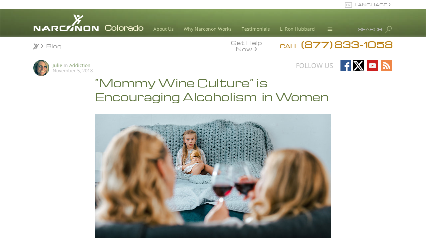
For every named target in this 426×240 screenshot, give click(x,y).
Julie (57, 65)
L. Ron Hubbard (297, 29)
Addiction (80, 65)
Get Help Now (246, 45)
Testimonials (256, 29)
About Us (163, 29)
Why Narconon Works (208, 29)
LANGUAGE (371, 4)
